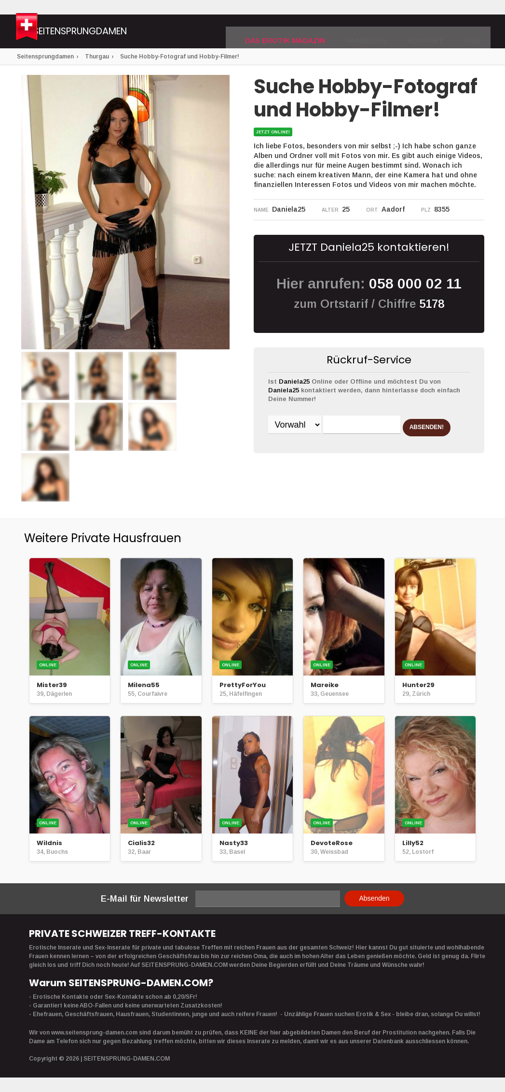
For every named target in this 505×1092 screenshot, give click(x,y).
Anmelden (379, 32)
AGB (474, 32)
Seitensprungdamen (122, 33)
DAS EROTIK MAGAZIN (308, 32)
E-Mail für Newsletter (145, 899)
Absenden (374, 898)
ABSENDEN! (305, 449)
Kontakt (432, 32)
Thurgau (97, 56)
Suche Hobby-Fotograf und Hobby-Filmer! (179, 56)
